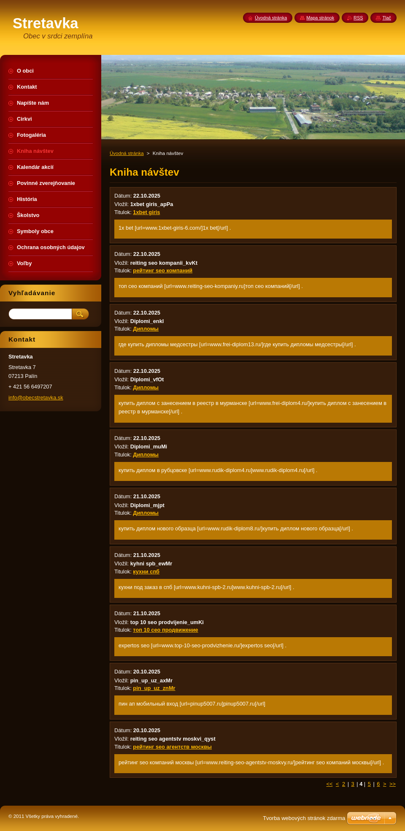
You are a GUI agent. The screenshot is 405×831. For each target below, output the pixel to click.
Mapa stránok (320, 17)
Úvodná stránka (127, 153)
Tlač (386, 17)
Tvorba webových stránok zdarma (304, 818)
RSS (358, 17)
